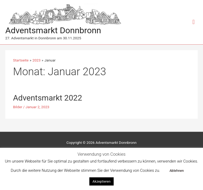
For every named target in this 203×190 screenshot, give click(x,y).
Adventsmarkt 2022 (47, 97)
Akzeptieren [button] (101, 181)
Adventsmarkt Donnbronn (53, 30)
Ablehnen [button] (176, 171)
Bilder (17, 107)
